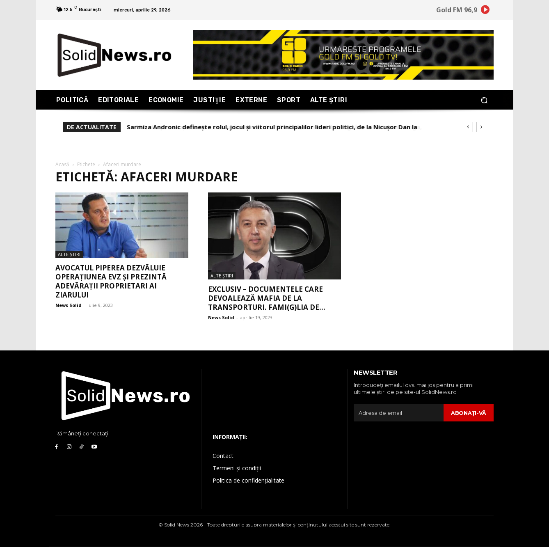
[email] (398, 412)
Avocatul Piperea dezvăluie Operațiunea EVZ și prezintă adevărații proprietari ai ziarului (111, 281)
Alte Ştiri (69, 254)
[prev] (468, 127)
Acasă (62, 164)
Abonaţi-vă (468, 413)
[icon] (485, 11)
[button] (484, 100)
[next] (481, 127)
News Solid (68, 305)
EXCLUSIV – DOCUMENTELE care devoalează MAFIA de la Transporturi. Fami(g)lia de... (266, 298)
